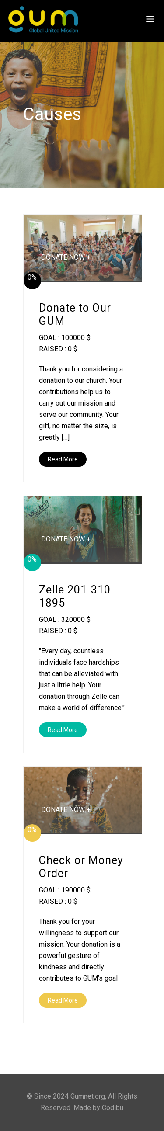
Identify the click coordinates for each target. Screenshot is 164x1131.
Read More (63, 459)
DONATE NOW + (66, 257)
